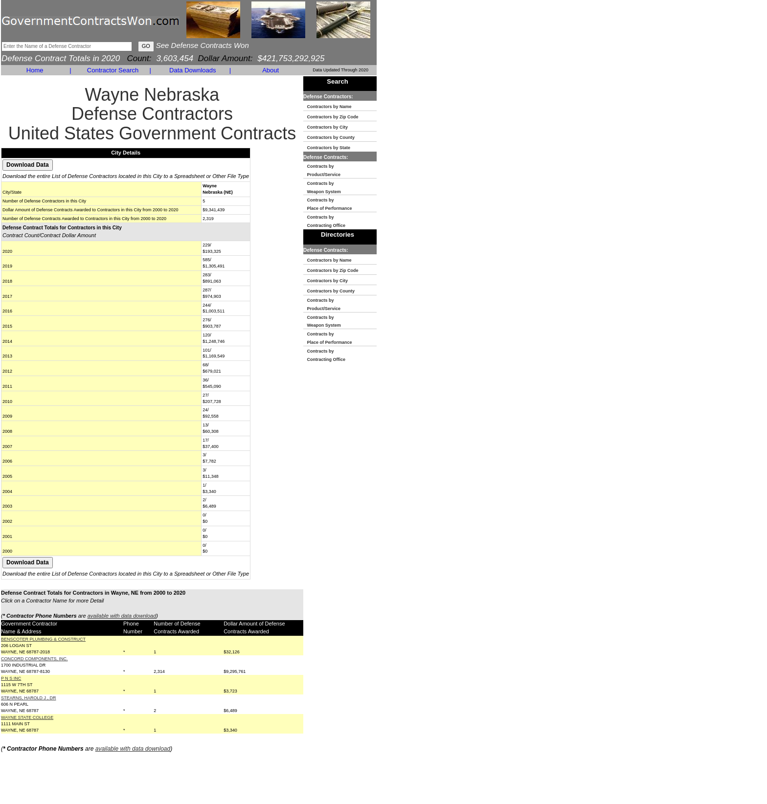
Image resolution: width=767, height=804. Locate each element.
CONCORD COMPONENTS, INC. (34, 658)
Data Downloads (192, 70)
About (270, 70)
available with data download (122, 616)
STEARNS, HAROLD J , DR (28, 697)
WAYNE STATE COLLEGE (27, 717)
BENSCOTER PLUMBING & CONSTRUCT (43, 639)
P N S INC (11, 678)
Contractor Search (113, 70)
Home (35, 70)
